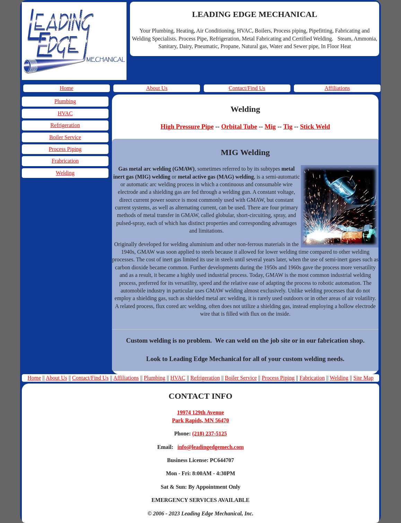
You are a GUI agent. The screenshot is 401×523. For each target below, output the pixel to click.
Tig (288, 126)
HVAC (65, 113)
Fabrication (312, 378)
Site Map (364, 378)
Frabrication (65, 161)
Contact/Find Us (247, 88)
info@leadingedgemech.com (210, 447)
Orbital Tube (239, 126)
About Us (156, 88)
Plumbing (65, 101)
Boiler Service (65, 137)
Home (66, 88)
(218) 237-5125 (209, 433)
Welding (65, 173)
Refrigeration (65, 125)
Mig (270, 126)
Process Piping (65, 149)
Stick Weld (315, 126)
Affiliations (337, 88)
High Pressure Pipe (186, 126)
